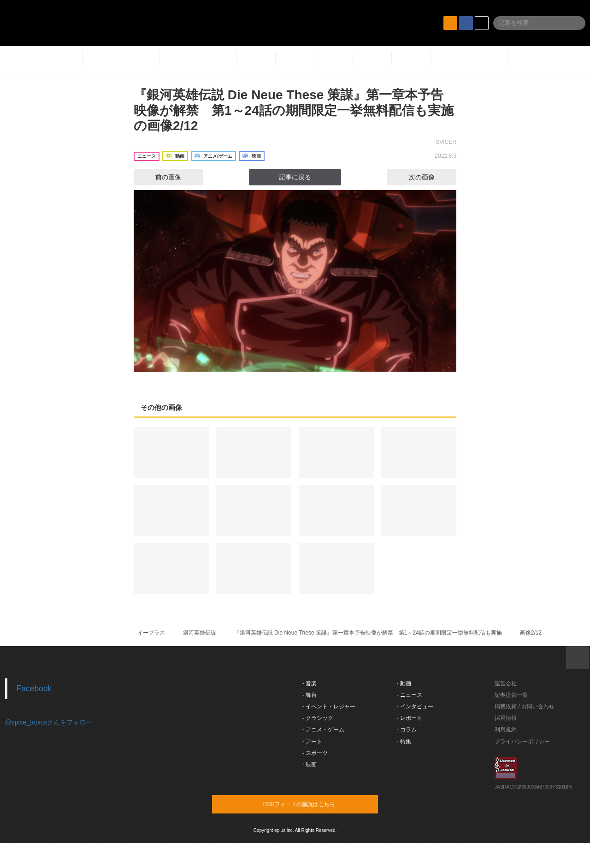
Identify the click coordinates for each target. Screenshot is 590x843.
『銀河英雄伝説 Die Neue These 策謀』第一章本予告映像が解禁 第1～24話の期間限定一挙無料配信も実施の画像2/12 (294, 110)
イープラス (151, 632)
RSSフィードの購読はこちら (312, 803)
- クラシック (317, 718)
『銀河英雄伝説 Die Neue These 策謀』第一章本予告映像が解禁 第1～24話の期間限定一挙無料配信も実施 (368, 632)
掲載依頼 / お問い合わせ (525, 706)
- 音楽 (309, 683)
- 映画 (309, 764)
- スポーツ (315, 753)
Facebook (34, 688)
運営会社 (506, 683)
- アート (312, 741)
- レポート (409, 718)
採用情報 (506, 718)
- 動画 (404, 683)
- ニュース (409, 695)
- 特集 (404, 741)
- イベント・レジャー (328, 706)
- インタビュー (415, 706)
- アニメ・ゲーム (323, 729)
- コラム (407, 729)
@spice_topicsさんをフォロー (48, 722)
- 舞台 (309, 695)
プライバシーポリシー (522, 741)
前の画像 (160, 177)
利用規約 (506, 729)
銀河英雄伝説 (199, 632)
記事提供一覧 (511, 695)
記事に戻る (295, 177)
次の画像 (430, 177)
